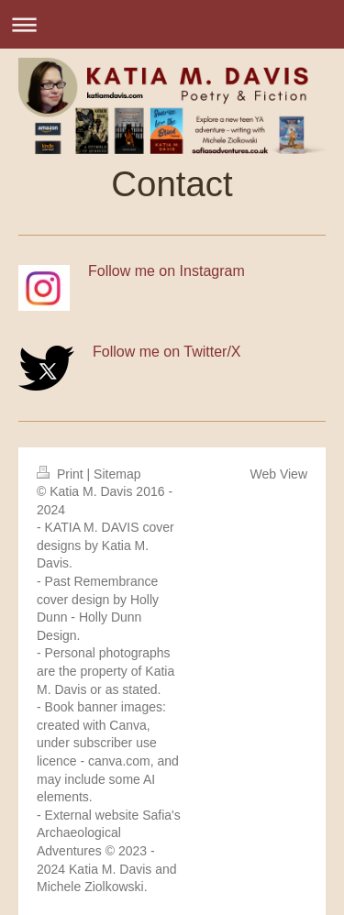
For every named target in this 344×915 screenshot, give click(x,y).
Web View (278, 474)
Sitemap (117, 474)
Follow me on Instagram (166, 271)
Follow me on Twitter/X (167, 351)
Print (62, 474)
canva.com (119, 761)
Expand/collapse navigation (172, 24)
